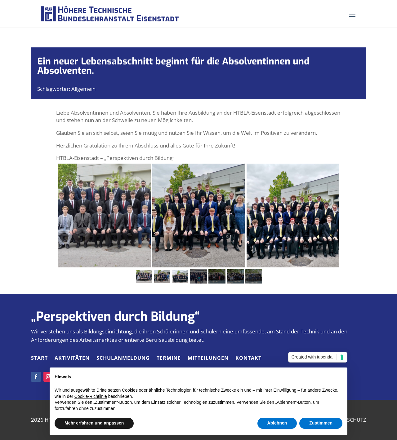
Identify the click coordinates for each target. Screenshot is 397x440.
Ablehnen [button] (277, 422)
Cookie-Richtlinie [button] (90, 396)
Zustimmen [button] (320, 422)
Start (39, 358)
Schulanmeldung (123, 358)
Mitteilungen (208, 358)
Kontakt (248, 358)
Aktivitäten (72, 358)
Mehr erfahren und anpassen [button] (94, 422)
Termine (169, 358)
